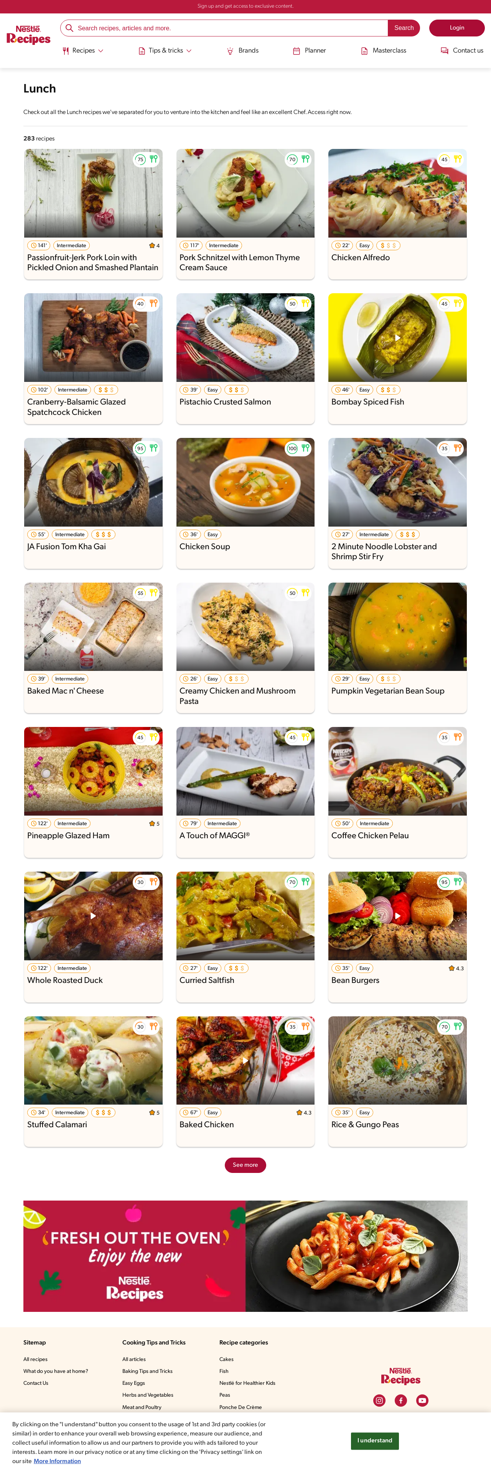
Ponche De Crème (243, 1408)
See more (245, 1165)
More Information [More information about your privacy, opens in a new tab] (77, 1461)
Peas (227, 1395)
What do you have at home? (57, 1372)
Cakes (228, 1360)
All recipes (35, 1360)
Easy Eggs (136, 1384)
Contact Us (36, 1384)
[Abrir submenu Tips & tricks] (165, 51)
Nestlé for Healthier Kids (249, 1384)
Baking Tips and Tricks (150, 1372)
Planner (309, 51)
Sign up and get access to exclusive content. (245, 6)
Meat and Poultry (143, 1408)
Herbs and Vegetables (149, 1395)
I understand (375, 1441)
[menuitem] (84, 54)
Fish (226, 1372)
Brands (243, 51)
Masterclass (382, 51)
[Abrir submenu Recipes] (84, 51)
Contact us (460, 51)
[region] (245, 1441)
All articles (135, 1360)
